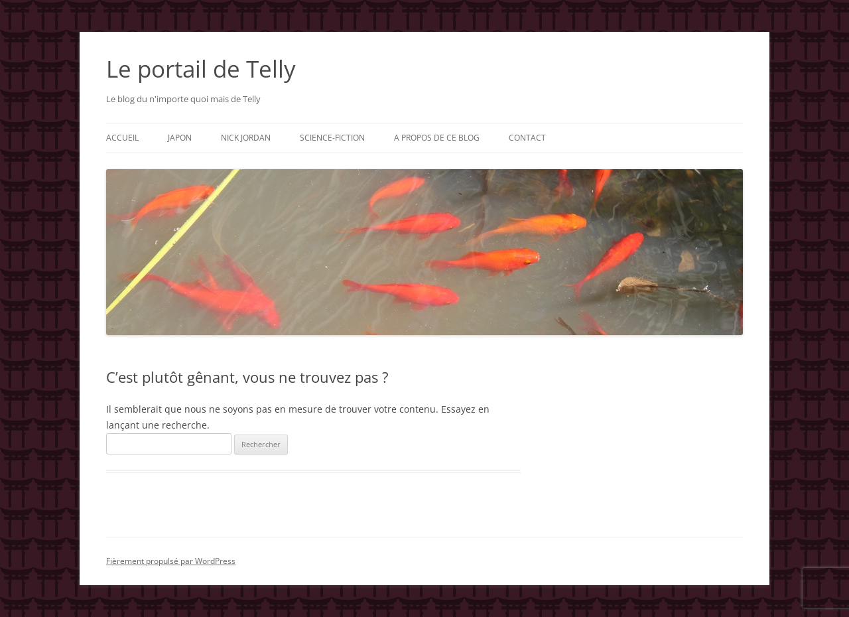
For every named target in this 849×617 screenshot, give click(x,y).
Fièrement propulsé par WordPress (170, 561)
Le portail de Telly (201, 68)
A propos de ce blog (437, 137)
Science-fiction (332, 137)
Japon (180, 137)
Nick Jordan (246, 137)
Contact (527, 137)
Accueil (122, 137)
